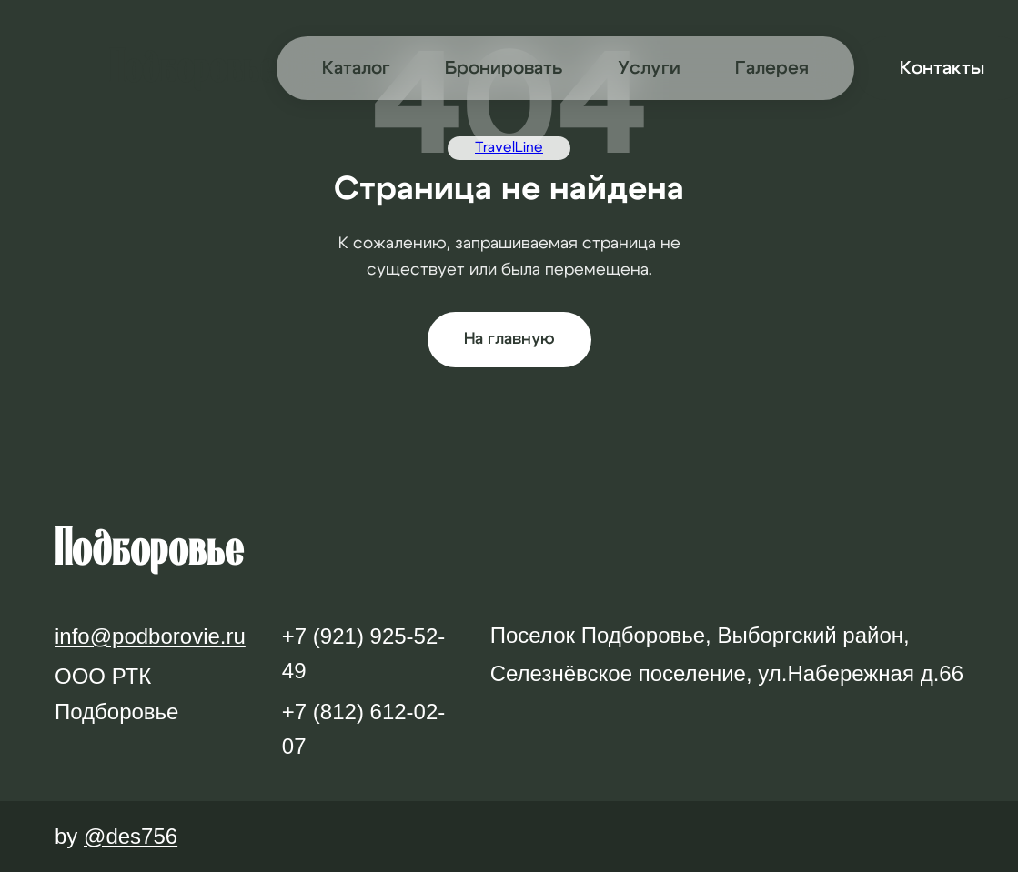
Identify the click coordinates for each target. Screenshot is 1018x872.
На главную (509, 339)
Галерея (772, 68)
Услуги (649, 68)
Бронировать (504, 68)
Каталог (356, 68)
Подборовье (193, 67)
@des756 (130, 836)
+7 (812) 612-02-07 (363, 728)
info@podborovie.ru (150, 636)
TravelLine (509, 147)
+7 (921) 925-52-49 (363, 653)
